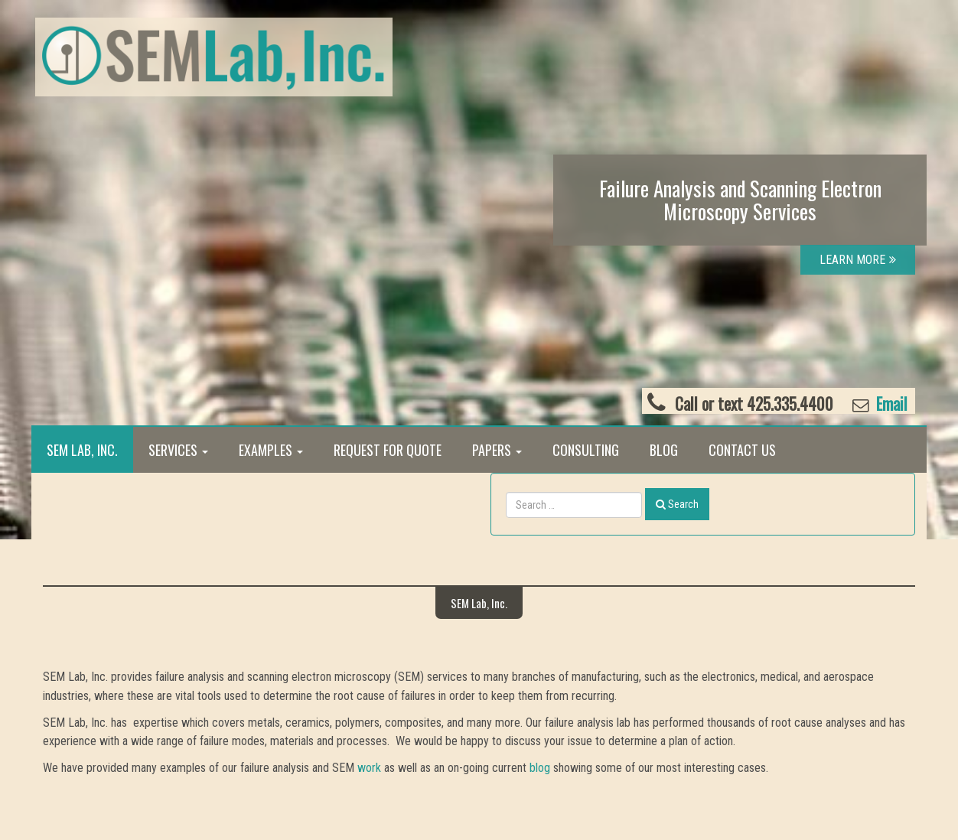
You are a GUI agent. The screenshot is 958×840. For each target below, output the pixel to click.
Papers (497, 450)
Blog (664, 450)
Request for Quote (388, 450)
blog (540, 767)
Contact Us (742, 450)
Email (889, 403)
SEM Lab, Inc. (82, 450)
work (369, 767)
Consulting (585, 450)
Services (178, 450)
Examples (271, 450)
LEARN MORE (858, 259)
